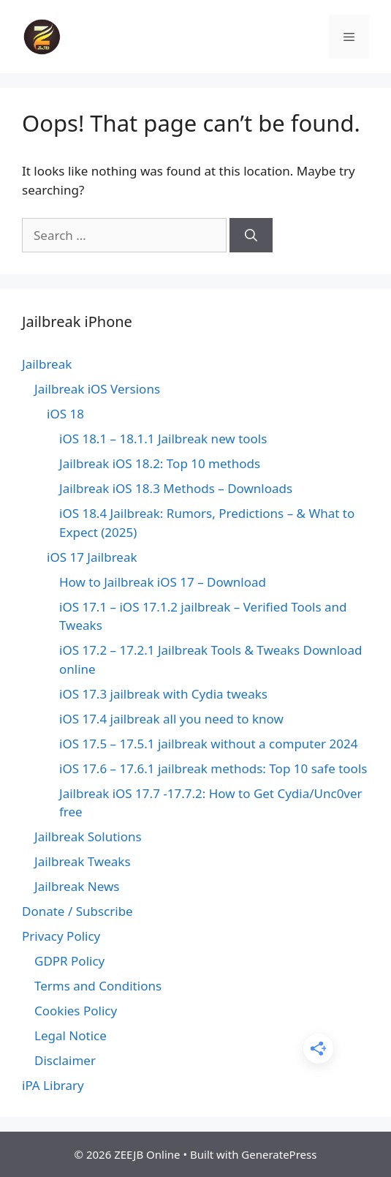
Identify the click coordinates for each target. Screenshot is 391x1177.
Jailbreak (47, 364)
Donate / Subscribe (77, 911)
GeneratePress (278, 1154)
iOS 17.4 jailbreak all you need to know (171, 718)
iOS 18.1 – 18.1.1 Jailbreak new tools (163, 438)
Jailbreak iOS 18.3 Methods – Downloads (175, 488)
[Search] (251, 235)
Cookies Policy (75, 1010)
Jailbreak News (76, 886)
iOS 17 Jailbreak (92, 557)
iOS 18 (65, 413)
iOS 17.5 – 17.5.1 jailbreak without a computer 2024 (208, 743)
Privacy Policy (61, 936)
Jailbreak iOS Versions (97, 388)
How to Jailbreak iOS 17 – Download (162, 582)
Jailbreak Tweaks (82, 861)
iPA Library (53, 1085)
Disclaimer (65, 1060)
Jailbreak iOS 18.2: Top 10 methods (159, 463)
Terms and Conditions (98, 985)
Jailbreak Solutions (88, 836)
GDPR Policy (69, 960)
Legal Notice (70, 1035)
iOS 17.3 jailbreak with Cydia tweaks (163, 693)
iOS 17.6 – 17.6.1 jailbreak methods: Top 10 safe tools (213, 768)
